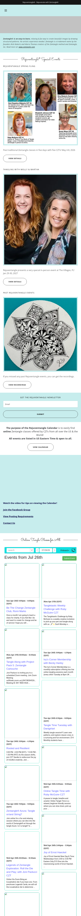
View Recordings (14, 384)
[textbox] (40, 404)
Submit (23, 414)
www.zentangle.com (27, 47)
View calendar (38, 447)
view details (12, 158)
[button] (5, 10)
